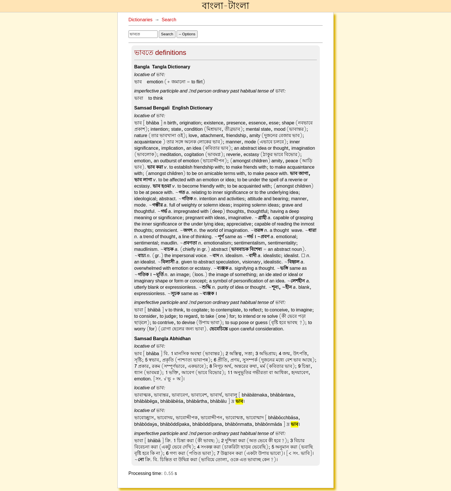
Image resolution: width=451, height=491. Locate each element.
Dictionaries (141, 20)
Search (169, 20)
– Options (187, 34)
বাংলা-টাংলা (225, 6)
